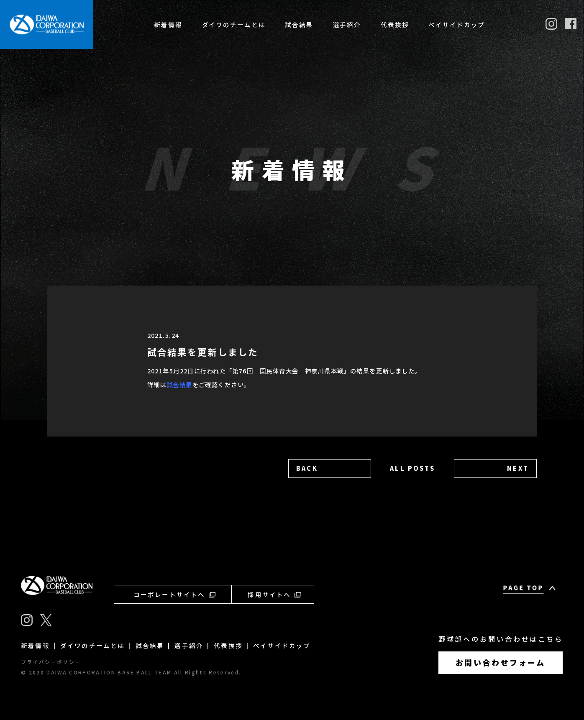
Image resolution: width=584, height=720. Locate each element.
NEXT (518, 468)
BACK (307, 468)
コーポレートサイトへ (174, 594)
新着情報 (168, 24)
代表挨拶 (395, 24)
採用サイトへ (274, 594)
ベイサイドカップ (456, 24)
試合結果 (299, 24)
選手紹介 (347, 24)
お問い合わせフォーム (501, 662)
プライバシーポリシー (51, 661)
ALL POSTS (412, 468)
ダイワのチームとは (234, 24)
